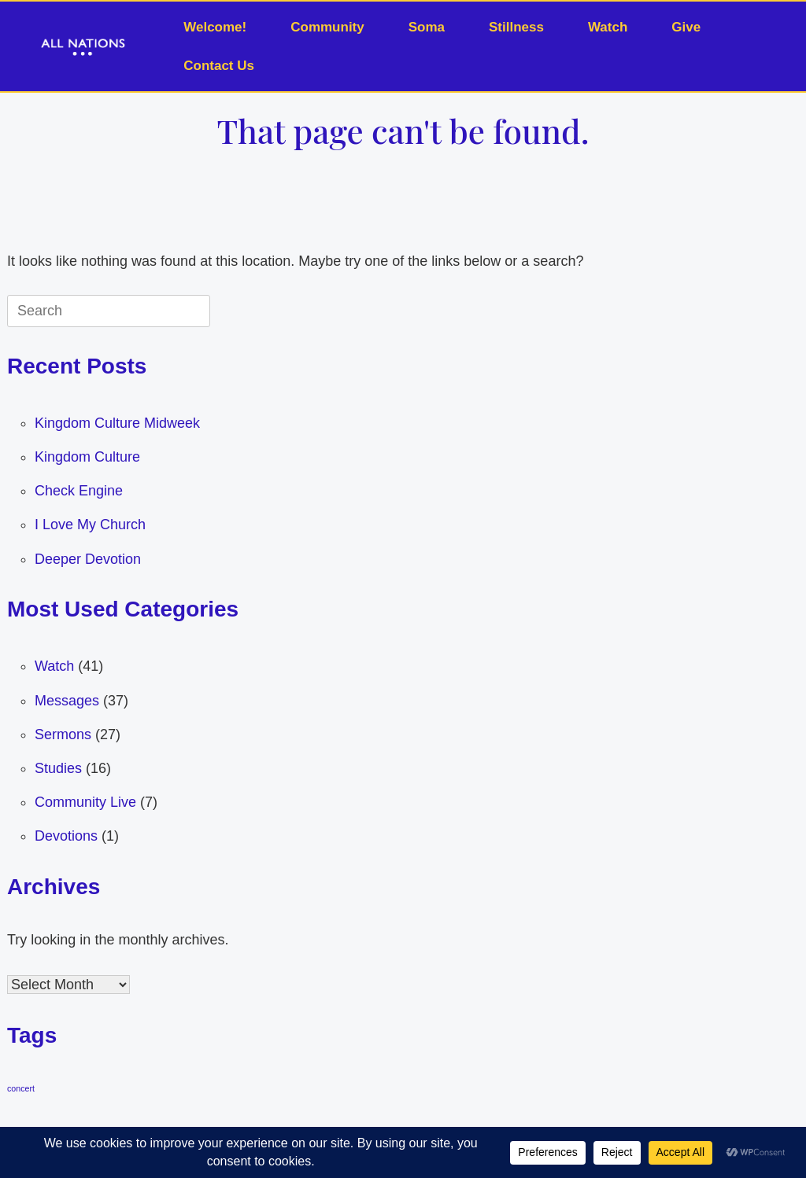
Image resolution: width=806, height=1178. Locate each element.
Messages (67, 701)
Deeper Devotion (88, 559)
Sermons (63, 734)
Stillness (516, 27)
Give (686, 27)
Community (327, 27)
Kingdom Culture (87, 457)
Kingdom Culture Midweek (117, 423)
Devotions (66, 836)
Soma (427, 27)
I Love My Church (90, 524)
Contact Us (218, 65)
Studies (58, 768)
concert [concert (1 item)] (21, 1088)
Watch (607, 27)
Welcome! (214, 27)
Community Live (85, 802)
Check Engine (79, 491)
